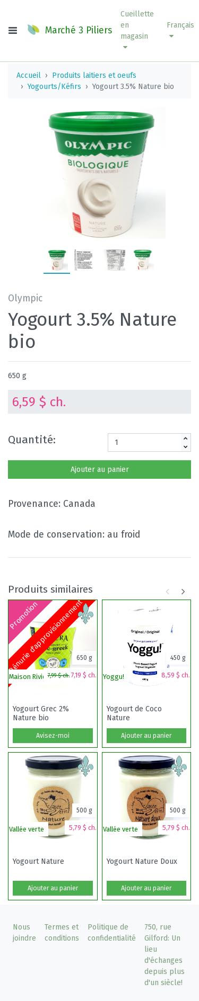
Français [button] (180, 30)
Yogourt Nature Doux (142, 861)
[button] (137, 30)
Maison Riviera (31, 677)
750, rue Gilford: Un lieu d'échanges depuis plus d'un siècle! (164, 955)
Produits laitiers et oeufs (94, 75)
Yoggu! (113, 677)
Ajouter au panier (100, 469)
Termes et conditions (62, 933)
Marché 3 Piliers (69, 29)
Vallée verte (26, 829)
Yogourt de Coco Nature (134, 713)
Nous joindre (24, 933)
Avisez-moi (53, 735)
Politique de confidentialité (112, 933)
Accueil (28, 75)
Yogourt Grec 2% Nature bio (41, 713)
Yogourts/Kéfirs (54, 86)
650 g (17, 375)
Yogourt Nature (38, 861)
